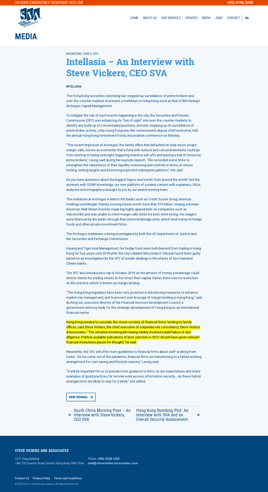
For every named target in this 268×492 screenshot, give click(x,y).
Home (134, 18)
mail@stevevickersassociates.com (113, 463)
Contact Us (22, 478)
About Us (150, 18)
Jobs (219, 18)
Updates (191, 18)
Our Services (171, 18)
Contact (233, 18)
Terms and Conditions (68, 478)
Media (206, 18)
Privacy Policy (41, 478)
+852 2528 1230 (108, 459)
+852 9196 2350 (240, 3)
